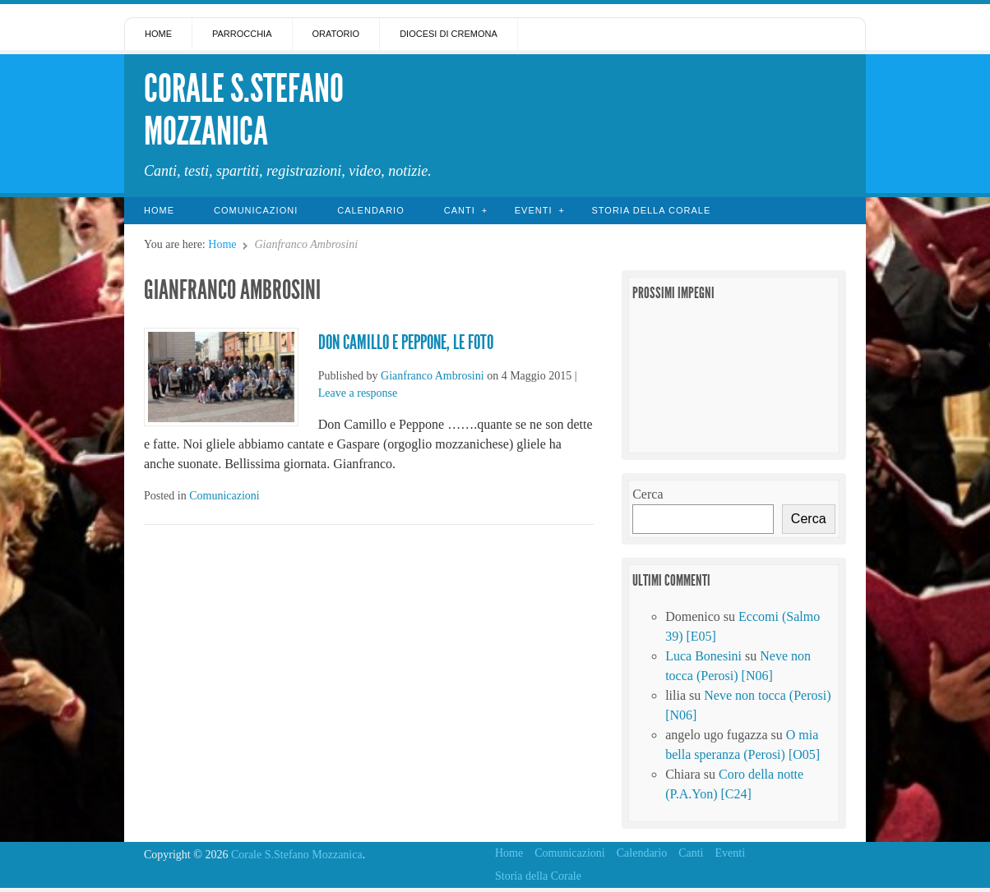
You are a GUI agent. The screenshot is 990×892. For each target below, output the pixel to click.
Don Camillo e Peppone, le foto (405, 342)
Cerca (647, 494)
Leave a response (357, 393)
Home (158, 34)
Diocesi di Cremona (448, 34)
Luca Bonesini (703, 656)
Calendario (371, 210)
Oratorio (336, 34)
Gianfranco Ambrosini (432, 376)
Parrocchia (242, 34)
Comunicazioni (256, 210)
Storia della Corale (650, 210)
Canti (459, 210)
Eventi (534, 210)
